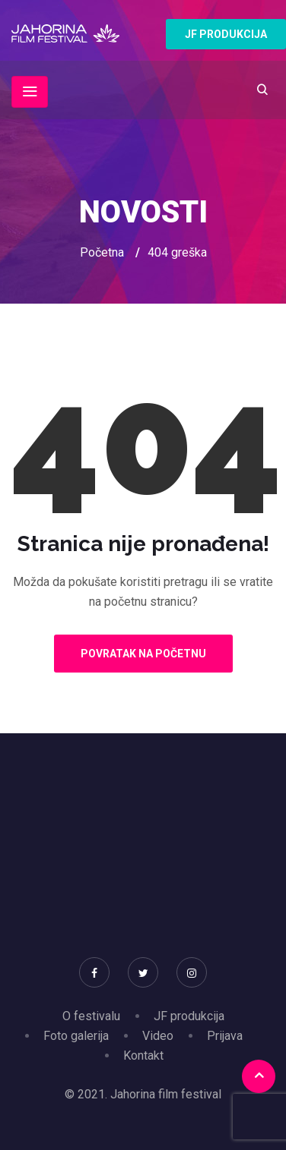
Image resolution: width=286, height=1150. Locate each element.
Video (157, 1036)
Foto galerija (76, 1036)
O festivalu (91, 1016)
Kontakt (143, 1055)
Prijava (225, 1036)
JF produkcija (189, 1016)
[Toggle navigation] (29, 92)
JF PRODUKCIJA (226, 34)
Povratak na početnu (143, 653)
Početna (102, 252)
